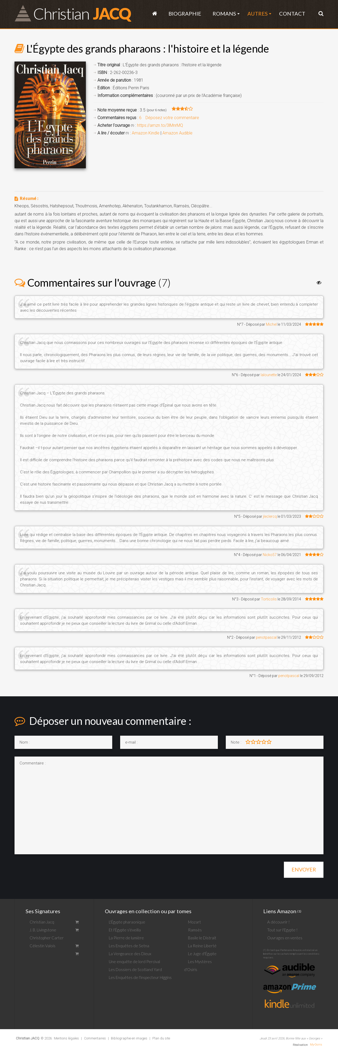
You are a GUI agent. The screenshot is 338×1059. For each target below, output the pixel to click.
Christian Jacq (42, 922)
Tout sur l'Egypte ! (282, 929)
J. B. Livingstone (43, 929)
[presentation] (55, 868)
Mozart (194, 922)
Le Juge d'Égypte (202, 953)
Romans (224, 13)
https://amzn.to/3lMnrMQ (160, 125)
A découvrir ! (278, 922)
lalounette (269, 375)
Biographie (184, 13)
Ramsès (195, 929)
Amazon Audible (177, 133)
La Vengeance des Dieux (130, 953)
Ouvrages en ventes (284, 937)
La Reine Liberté (202, 945)
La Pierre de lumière (126, 937)
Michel (271, 324)
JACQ (82, 13)
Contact (292, 13)
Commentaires (95, 1038)
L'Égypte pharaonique (127, 922)
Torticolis (269, 599)
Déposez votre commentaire (172, 117)
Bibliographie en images (129, 1038)
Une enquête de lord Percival (134, 961)
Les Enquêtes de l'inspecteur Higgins (140, 977)
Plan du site (161, 1038)
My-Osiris (316, 1044)
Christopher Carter (47, 937)
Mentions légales (66, 1038)
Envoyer (304, 869)
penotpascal (266, 637)
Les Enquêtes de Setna (129, 945)
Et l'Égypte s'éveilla (125, 929)
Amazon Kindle (145, 133)
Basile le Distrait (202, 937)
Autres (257, 13)
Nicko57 (270, 555)
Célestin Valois (42, 945)
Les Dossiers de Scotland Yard (135, 969)
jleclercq (270, 516)
